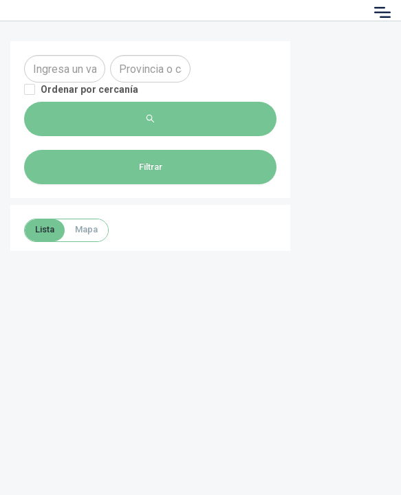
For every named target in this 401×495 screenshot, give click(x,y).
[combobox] (64, 68)
